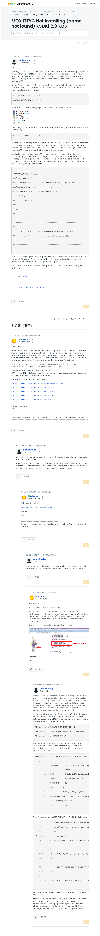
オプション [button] (82, 43)
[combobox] (61, 33)
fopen (26, 287)
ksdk (36, 287)
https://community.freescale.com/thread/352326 (32, 395)
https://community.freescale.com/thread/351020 (32, 387)
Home (13, 11)
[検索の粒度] (23, 33)
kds (31, 287)
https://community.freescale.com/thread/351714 (31, 399)
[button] (34, 62)
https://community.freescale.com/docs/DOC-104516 (33, 391)
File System (25, 276)
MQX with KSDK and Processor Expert (36, 507)
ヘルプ (84, 3)
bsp (20, 287)
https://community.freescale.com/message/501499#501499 (37, 383)
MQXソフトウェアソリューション (32, 11)
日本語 (77, 3)
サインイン (93, 3)
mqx (42, 287)
